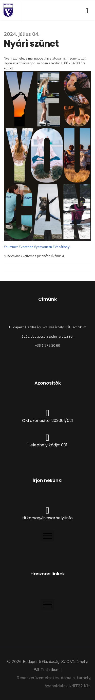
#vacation (26, 247)
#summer (11, 247)
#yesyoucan (43, 247)
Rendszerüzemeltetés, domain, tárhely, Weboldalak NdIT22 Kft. (54, 682)
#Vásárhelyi (61, 247)
